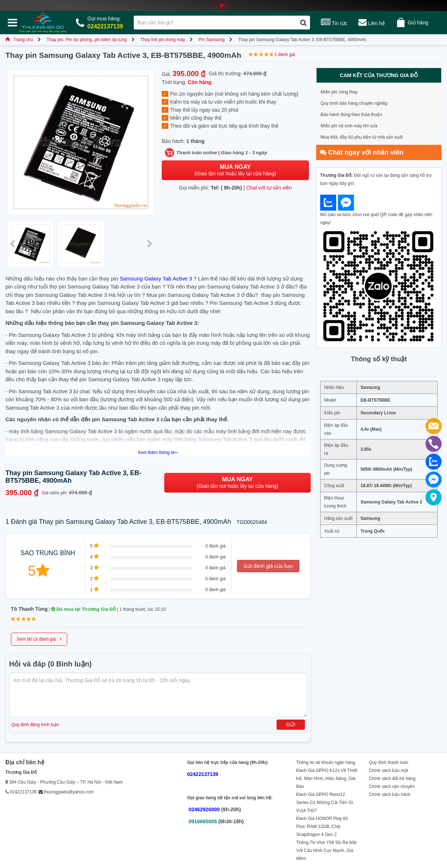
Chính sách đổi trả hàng (392, 778)
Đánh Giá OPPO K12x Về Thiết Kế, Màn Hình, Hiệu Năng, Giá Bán (326, 778)
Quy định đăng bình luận (35, 724)
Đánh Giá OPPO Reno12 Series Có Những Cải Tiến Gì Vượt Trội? (324, 802)
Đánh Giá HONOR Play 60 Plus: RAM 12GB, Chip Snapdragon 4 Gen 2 (322, 826)
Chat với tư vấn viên (269, 188)
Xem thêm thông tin (158, 452)
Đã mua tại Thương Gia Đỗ (83, 609)
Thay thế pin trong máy (162, 39)
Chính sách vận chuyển (392, 786)
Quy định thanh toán (388, 762)
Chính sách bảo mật (388, 770)
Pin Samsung (211, 39)
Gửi (290, 725)
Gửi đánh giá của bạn (268, 566)
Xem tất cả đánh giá (39, 638)
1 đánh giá (285, 54)
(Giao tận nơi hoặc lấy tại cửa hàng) (235, 170)
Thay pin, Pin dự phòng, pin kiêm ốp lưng (86, 39)
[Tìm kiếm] (303, 22)
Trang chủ (19, 39)
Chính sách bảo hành (389, 794)
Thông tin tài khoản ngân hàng (325, 762)
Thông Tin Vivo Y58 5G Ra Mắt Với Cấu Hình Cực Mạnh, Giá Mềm (326, 850)
